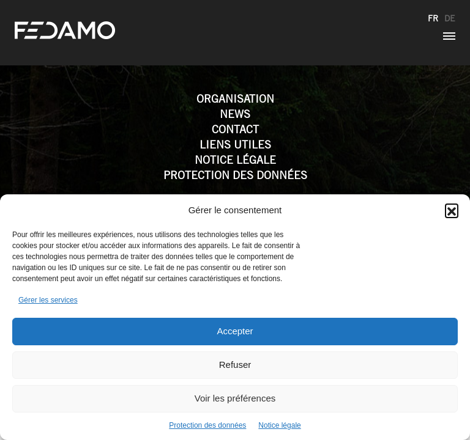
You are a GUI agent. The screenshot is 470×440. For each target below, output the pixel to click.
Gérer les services (48, 300)
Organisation (235, 98)
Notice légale (279, 425)
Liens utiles (235, 144)
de (449, 18)
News (235, 114)
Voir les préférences (235, 398)
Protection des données (207, 425)
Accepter (235, 331)
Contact (235, 129)
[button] (452, 210)
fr (433, 18)
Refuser (235, 364)
